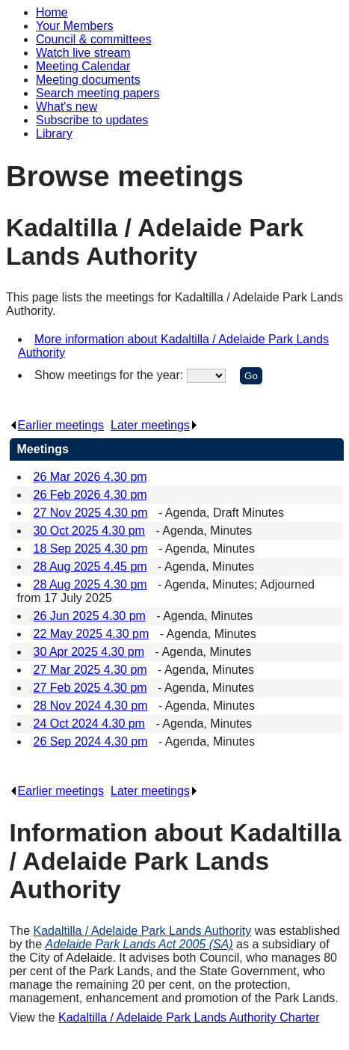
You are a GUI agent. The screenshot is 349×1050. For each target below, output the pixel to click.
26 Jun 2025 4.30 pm (90, 616)
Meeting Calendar (83, 66)
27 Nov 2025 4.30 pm (91, 512)
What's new (66, 106)
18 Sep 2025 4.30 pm (91, 548)
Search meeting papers (97, 93)
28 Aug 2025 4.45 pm (90, 566)
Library (54, 133)
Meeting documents (88, 79)
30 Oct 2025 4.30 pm (89, 530)
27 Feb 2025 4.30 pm (90, 687)
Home (52, 12)
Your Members (74, 25)
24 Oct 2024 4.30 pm (89, 723)
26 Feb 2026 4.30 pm (90, 494)
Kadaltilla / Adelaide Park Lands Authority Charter (189, 1017)
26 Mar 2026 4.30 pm (90, 476)
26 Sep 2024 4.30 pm (91, 741)
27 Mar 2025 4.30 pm (90, 669)
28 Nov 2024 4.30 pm (91, 705)
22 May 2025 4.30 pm (91, 633)
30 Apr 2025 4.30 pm (89, 651)
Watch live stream (83, 52)
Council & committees (94, 39)
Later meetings (154, 425)
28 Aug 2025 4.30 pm (90, 584)
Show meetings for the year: (110, 375)
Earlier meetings (57, 425)
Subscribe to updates (92, 120)
